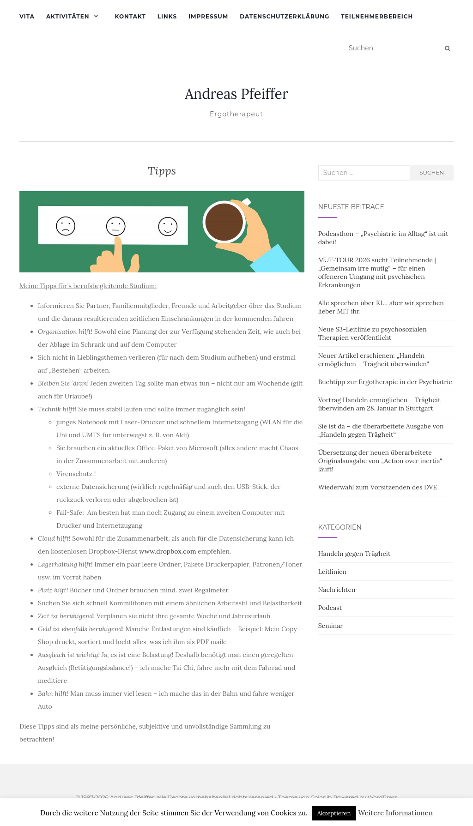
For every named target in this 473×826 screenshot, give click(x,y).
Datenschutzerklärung (284, 16)
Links (167, 16)
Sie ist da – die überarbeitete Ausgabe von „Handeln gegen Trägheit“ (381, 430)
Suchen (431, 172)
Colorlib (321, 797)
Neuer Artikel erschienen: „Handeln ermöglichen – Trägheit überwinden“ (374, 359)
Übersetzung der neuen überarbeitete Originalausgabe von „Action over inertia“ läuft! (380, 460)
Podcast (330, 607)
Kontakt (130, 16)
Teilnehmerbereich (377, 16)
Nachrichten (337, 589)
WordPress (383, 797)
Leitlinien (332, 571)
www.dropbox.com (167, 551)
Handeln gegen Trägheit (354, 553)
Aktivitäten (68, 16)
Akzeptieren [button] (334, 813)
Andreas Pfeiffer (236, 94)
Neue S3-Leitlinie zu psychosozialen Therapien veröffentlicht (372, 333)
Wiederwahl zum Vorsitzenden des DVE (377, 487)
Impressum (208, 16)
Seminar (330, 625)
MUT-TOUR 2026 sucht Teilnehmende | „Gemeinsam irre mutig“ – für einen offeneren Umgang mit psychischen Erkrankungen (377, 272)
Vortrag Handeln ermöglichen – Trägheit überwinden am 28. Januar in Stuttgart (379, 404)
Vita (27, 16)
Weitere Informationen (395, 812)
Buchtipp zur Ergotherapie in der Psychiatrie (385, 382)
